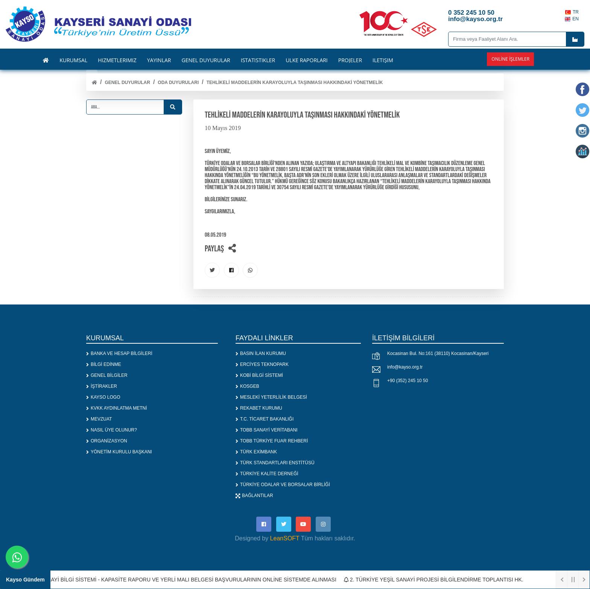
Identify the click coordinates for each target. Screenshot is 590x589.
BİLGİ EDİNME (103, 364)
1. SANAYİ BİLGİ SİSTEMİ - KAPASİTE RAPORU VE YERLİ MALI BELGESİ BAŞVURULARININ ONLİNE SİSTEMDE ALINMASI (185, 580)
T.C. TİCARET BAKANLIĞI (264, 419)
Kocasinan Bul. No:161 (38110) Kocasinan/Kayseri (438, 353)
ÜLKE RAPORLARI (307, 60)
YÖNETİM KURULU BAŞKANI (119, 451)
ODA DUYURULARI (178, 82)
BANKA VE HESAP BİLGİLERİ (119, 353)
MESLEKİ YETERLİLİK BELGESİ (271, 397)
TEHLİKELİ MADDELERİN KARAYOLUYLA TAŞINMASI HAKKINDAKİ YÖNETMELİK (295, 82)
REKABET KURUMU (259, 408)
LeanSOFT (285, 538)
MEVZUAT (99, 419)
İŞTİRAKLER (101, 386)
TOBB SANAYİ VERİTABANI (267, 430)
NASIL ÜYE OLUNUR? (111, 430)
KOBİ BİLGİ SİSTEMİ (259, 375)
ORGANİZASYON (106, 441)
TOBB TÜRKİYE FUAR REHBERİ (272, 441)
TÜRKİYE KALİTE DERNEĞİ (267, 473)
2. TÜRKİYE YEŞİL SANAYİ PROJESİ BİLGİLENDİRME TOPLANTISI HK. (436, 580)
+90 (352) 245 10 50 (407, 380)
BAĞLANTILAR (254, 495)
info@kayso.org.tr (405, 367)
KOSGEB (247, 386)
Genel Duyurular (127, 82)
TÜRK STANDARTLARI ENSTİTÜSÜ (275, 462)
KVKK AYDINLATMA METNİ (116, 408)
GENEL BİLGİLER (107, 375)
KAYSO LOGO (103, 397)
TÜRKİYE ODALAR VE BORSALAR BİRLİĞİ (283, 484)
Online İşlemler (510, 59)
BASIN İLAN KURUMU (261, 353)
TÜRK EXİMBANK (256, 451)
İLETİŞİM (383, 60)
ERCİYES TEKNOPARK (262, 364)
